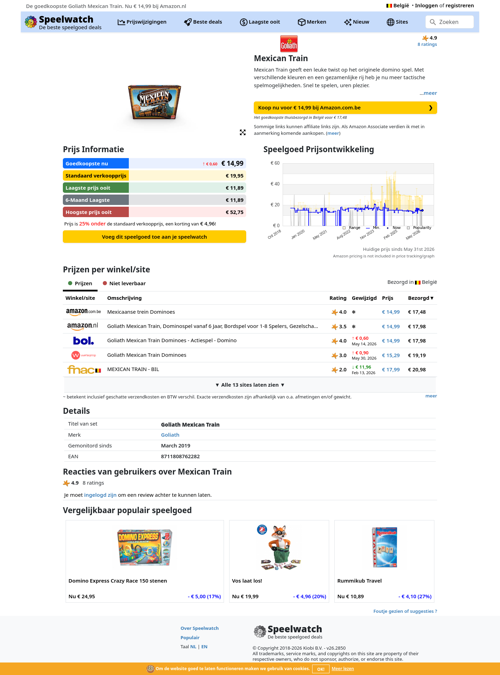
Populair (190, 637)
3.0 (339, 355)
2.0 (339, 369)
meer (430, 92)
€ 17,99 (391, 369)
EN (204, 646)
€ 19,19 (417, 355)
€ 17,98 (417, 326)
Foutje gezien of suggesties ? (405, 611)
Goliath (170, 434)
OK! (321, 669)
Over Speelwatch (200, 628)
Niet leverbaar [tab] (124, 283)
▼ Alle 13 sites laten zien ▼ (250, 384)
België (397, 5)
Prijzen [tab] (80, 283)
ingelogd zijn (100, 494)
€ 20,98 (417, 369)
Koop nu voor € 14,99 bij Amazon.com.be (345, 108)
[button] (242, 132)
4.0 (339, 311)
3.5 (339, 326)
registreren (459, 5)
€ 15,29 (391, 355)
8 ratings (427, 44)
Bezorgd (418, 297)
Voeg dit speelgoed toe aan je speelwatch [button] (154, 236)
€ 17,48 (417, 311)
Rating (338, 297)
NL (193, 646)
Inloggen (426, 5)
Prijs (387, 297)
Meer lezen (343, 669)
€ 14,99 (391, 311)
